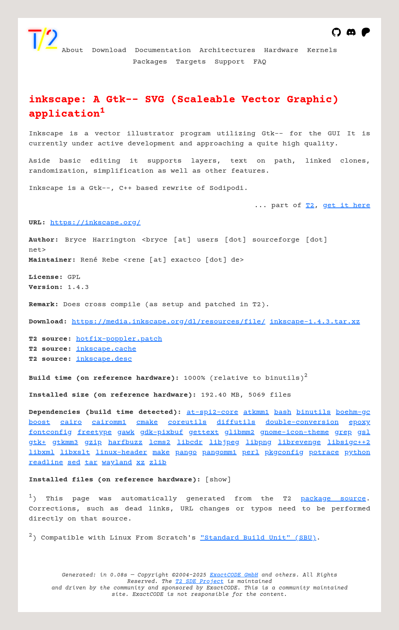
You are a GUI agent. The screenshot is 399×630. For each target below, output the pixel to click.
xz (140, 462)
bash (282, 412)
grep (343, 432)
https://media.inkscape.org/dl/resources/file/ (169, 322)
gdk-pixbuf (161, 432)
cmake (147, 422)
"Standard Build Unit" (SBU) (258, 538)
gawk (126, 432)
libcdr (190, 442)
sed (73, 462)
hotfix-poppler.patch (119, 339)
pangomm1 (219, 452)
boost (39, 422)
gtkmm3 (65, 442)
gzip (93, 442)
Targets (191, 62)
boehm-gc (353, 412)
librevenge (299, 442)
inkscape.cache (106, 349)
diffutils (236, 422)
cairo (71, 422)
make (161, 452)
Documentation (163, 50)
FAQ (259, 62)
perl (250, 452)
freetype (94, 432)
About (72, 50)
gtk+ (37, 442)
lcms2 (159, 442)
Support (230, 62)
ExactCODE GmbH (234, 575)
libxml (42, 452)
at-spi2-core (212, 412)
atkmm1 (256, 412)
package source (333, 499)
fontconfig (50, 432)
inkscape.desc (104, 359)
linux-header (121, 452)
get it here (346, 205)
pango (186, 452)
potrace (324, 452)
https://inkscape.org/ (95, 223)
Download (109, 50)
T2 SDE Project (199, 581)
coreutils (187, 422)
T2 (310, 205)
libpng (259, 442)
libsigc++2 (348, 442)
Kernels (322, 50)
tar (91, 462)
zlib (157, 462)
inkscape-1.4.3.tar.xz (315, 322)
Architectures (227, 50)
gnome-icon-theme (294, 432)
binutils (313, 412)
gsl (363, 432)
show (218, 480)
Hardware (281, 50)
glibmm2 (240, 432)
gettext (204, 432)
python (357, 452)
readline (46, 462)
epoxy (359, 422)
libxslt (75, 452)
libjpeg (224, 442)
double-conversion (302, 422)
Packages (150, 62)
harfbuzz (125, 442)
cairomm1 (109, 422)
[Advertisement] (348, 264)
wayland (117, 462)
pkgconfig (284, 452)
